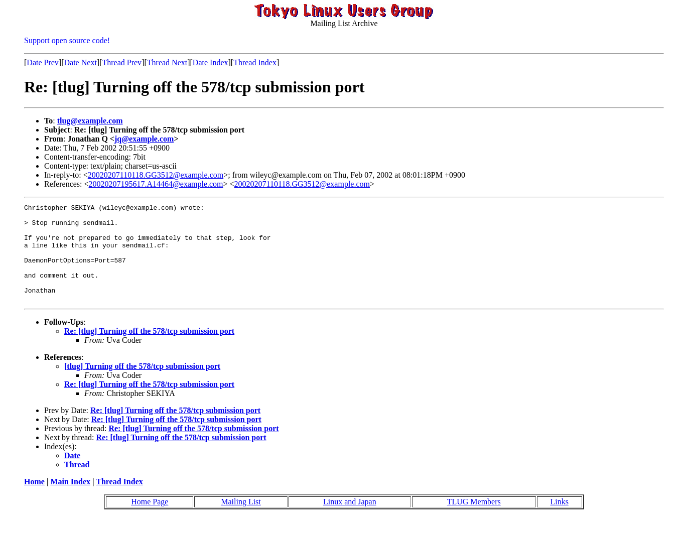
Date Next (80, 62)
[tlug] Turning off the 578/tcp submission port (142, 385)
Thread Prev (122, 62)
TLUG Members (474, 521)
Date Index (210, 62)
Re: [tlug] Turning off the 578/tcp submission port (149, 350)
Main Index (70, 501)
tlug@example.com (90, 120)
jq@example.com (144, 139)
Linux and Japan (349, 521)
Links (559, 521)
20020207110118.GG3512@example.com (155, 175)
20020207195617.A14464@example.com (156, 184)
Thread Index (255, 62)
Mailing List (241, 521)
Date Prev (43, 62)
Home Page (149, 521)
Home (34, 501)
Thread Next (167, 62)
